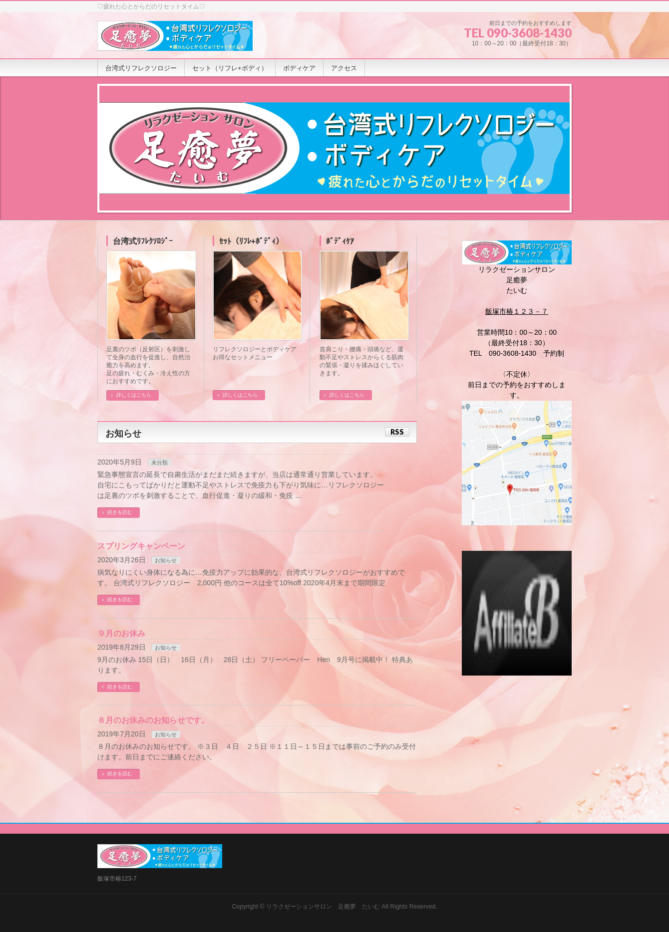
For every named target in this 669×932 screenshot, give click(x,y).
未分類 (159, 463)
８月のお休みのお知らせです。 (153, 720)
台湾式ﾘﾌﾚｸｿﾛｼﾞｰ (143, 241)
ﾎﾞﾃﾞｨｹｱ (340, 241)
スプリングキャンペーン (141, 546)
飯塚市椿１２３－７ (516, 311)
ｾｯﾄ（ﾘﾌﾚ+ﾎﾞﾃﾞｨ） (251, 241)
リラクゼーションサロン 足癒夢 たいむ (323, 906)
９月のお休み (121, 633)
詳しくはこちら (133, 395)
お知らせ (166, 560)
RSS (397, 432)
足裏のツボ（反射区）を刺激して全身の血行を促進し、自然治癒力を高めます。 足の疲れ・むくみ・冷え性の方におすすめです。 (148, 365)
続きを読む (119, 512)
